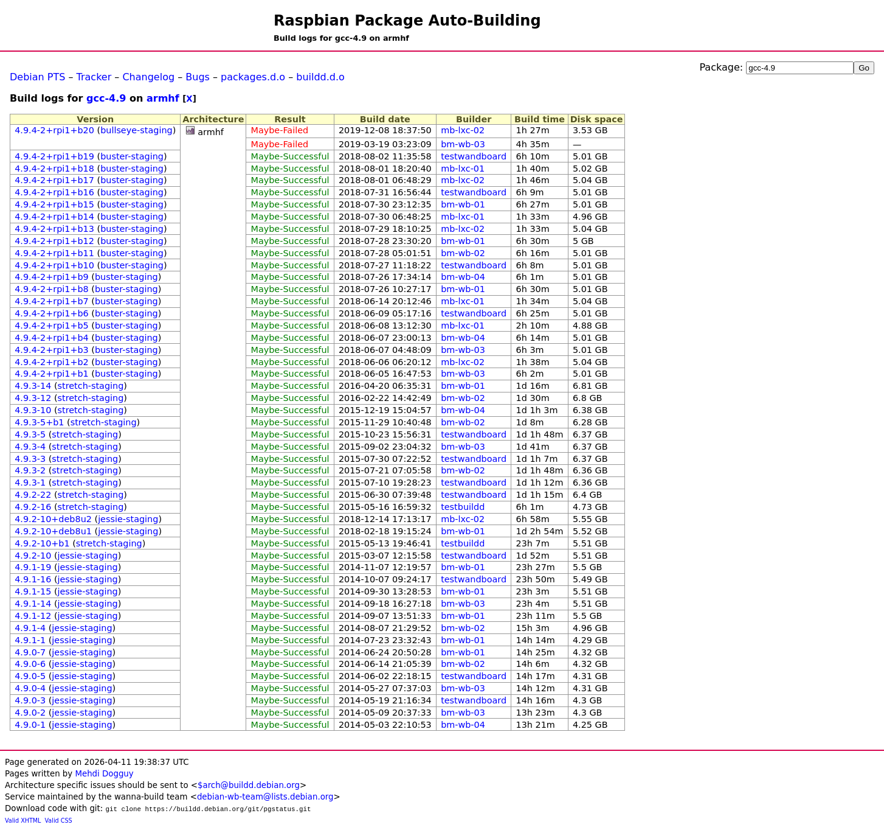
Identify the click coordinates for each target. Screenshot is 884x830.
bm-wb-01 (463, 204)
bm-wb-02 (463, 253)
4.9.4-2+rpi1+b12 (54, 241)
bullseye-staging (136, 130)
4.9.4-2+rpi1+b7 (52, 301)
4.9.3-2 (30, 470)
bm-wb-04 (463, 277)
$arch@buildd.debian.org (249, 785)
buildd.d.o (320, 77)
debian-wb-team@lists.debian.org (265, 796)
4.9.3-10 (33, 410)
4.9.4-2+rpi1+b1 (52, 373)
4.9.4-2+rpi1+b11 (54, 253)
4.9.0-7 (30, 652)
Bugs (197, 77)
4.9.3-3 (30, 459)
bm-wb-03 (463, 144)
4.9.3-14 (33, 386)
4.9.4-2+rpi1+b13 (54, 229)
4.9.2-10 (33, 555)
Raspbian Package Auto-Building (407, 20)
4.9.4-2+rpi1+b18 (54, 168)
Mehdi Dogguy (104, 773)
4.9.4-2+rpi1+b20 (54, 130)
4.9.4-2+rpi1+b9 (52, 277)
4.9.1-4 (30, 628)
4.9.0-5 (30, 676)
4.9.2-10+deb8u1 (53, 531)
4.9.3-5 (30, 434)
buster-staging (132, 156)
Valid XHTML (23, 820)
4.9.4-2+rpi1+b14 (54, 216)
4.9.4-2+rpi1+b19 (54, 156)
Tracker (94, 77)
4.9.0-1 (30, 725)
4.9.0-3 (30, 700)
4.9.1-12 (33, 616)
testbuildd (463, 507)
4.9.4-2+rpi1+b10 (54, 265)
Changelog (148, 77)
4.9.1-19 (33, 567)
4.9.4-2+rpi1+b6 (52, 313)
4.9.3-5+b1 (39, 422)
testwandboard (473, 156)
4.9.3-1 (30, 482)
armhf (163, 98)
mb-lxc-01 (463, 168)
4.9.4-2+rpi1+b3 (52, 350)
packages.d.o (253, 77)
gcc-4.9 (106, 98)
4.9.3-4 (30, 447)
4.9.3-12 (33, 398)
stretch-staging (91, 386)
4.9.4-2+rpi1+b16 (54, 192)
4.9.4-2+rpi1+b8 (52, 289)
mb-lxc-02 (463, 130)
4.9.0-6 (30, 664)
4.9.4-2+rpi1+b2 (52, 362)
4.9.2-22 (33, 495)
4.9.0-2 (30, 712)
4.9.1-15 (33, 591)
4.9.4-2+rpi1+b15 (54, 204)
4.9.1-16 (33, 579)
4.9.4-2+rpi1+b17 (54, 180)
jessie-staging (128, 519)
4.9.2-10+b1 (42, 543)
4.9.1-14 (33, 604)
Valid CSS (58, 820)
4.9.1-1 (30, 640)
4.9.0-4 (30, 688)
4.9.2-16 (33, 507)
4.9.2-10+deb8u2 (53, 519)
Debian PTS (37, 77)
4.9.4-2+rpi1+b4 (52, 338)
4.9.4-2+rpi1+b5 (52, 325)
